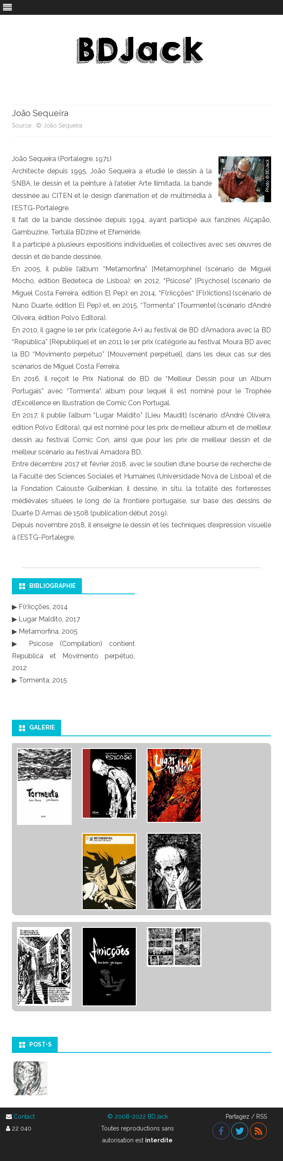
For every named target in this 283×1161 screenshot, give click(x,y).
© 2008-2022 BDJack (137, 1116)
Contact (24, 1116)
